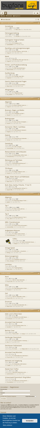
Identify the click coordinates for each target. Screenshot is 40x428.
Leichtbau (8, 264)
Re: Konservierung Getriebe (18, 84)
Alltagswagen (9, 90)
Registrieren (17, 15)
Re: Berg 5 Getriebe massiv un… (19, 105)
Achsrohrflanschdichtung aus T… (19, 163)
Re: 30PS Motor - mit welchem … (19, 251)
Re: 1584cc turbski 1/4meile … (19, 233)
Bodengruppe (9, 119)
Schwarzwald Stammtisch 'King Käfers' (18, 377)
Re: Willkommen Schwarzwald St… (20, 380)
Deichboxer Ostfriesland (13, 346)
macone (9, 173)
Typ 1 (7, 206)
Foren (6, 13)
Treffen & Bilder (5, 273)
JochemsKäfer (10, 148)
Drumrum (8, 302)
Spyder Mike (10, 189)
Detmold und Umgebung (13, 361)
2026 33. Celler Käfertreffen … (19, 280)
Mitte (7, 285)
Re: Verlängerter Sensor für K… (19, 259)
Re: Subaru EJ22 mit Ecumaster (19, 225)
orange (23, 333)
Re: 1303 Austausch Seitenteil (19, 130)
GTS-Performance (11, 235)
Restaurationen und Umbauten (15, 152)
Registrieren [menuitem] (38, 13)
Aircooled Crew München (13, 352)
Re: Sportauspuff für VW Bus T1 (19, 188)
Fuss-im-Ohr (10, 281)
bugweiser (9, 77)
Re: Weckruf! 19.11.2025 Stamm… (20, 317)
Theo (8, 164)
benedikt (9, 327)
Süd (6, 293)
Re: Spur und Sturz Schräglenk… (19, 121)
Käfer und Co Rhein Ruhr (13, 314)
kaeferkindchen (10, 373)
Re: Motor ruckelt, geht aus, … (19, 208)
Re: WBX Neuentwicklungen (18, 68)
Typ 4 (7, 214)
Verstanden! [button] (30, 420)
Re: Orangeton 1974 (17, 43)
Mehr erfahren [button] (7, 425)
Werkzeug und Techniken (13, 160)
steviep (8, 139)
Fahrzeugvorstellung (12, 33)
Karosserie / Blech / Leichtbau (15, 127)
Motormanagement (11, 256)
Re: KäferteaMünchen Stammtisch (20, 355)
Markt (7, 56)
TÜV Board (8, 168)
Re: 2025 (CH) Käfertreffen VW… (19, 304)
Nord (7, 277)
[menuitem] (38, 20)
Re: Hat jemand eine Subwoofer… (20, 138)
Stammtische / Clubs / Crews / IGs (11, 311)
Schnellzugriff (3, 13)
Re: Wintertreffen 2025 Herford (19, 364)
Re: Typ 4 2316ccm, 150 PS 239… (20, 51)
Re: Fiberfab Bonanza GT (18, 180)
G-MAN (8, 365)
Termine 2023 (15, 333)
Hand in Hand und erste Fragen (15, 81)
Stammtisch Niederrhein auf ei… (19, 372)
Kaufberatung (9, 73)
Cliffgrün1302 (25, 348)
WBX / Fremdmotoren (12, 222)
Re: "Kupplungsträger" (17, 267)
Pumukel (9, 289)
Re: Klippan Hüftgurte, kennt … (19, 171)
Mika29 (15, 243)
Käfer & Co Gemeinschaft (8, 23)
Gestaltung (8, 144)
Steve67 (9, 115)
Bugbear (9, 131)
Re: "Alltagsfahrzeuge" (17, 93)
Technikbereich (5, 99)
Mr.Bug (8, 252)
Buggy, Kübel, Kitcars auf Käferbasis (17, 177)
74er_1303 (9, 218)
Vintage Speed (10, 248)
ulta (8, 342)
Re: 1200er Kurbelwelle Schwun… (27, 242)
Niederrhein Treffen (12, 369)
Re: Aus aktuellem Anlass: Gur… (19, 325)
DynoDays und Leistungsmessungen (17, 48)
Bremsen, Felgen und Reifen (14, 110)
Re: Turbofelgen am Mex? (18, 113)
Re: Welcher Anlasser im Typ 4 (19, 217)
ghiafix (8, 202)
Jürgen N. (9, 53)
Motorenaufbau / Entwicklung (10, 194)
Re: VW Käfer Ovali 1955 (18, 76)
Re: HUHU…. (15, 348)
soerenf (8, 123)
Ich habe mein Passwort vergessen (8, 396)
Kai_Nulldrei (9, 94)
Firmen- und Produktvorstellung (16, 65)
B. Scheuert (9, 318)
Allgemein (8, 102)
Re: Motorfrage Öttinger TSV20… (19, 200)
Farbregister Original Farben (14, 40)
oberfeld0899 (10, 44)
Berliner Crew (9, 331)
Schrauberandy (10, 156)
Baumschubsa (10, 69)
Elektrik (7, 135)
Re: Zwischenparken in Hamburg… (20, 340)
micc (8, 210)
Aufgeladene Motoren (12, 231)
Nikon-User (18, 29)
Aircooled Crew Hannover (13, 322)
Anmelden (10, 15)
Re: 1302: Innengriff (16, 146)
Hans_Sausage (10, 260)
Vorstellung (9, 26)
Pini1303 (17, 36)
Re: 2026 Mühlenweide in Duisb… (20, 288)
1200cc (14, 239)
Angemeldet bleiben (31, 396)
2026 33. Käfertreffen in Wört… (19, 296)
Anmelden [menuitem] (35, 13)
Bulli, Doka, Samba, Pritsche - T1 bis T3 (18, 185)
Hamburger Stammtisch (13, 337)
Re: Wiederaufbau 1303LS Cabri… (20, 155)
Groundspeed (10, 382)
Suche (3, 15)
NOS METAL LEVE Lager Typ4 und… (20, 59)
